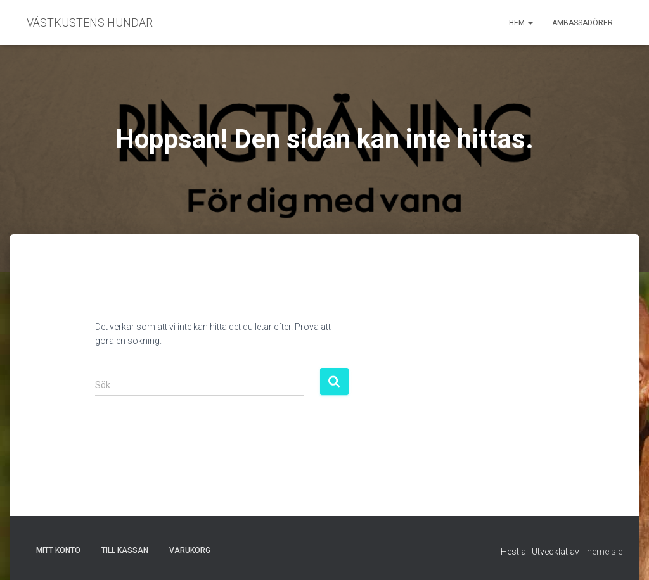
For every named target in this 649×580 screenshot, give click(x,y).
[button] (530, 22)
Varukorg (189, 550)
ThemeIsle (601, 551)
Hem (521, 22)
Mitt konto (58, 550)
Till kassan (124, 550)
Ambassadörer (582, 22)
